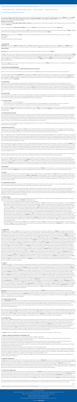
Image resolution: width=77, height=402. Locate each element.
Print (73, 383)
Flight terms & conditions (38, 9)
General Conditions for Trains (51, 9)
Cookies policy (52, 393)
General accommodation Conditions (24, 9)
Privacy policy (45, 393)
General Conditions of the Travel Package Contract (12, 12)
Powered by (38, 400)
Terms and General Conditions (8, 9)
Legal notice (24, 393)
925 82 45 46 (52, 392)
